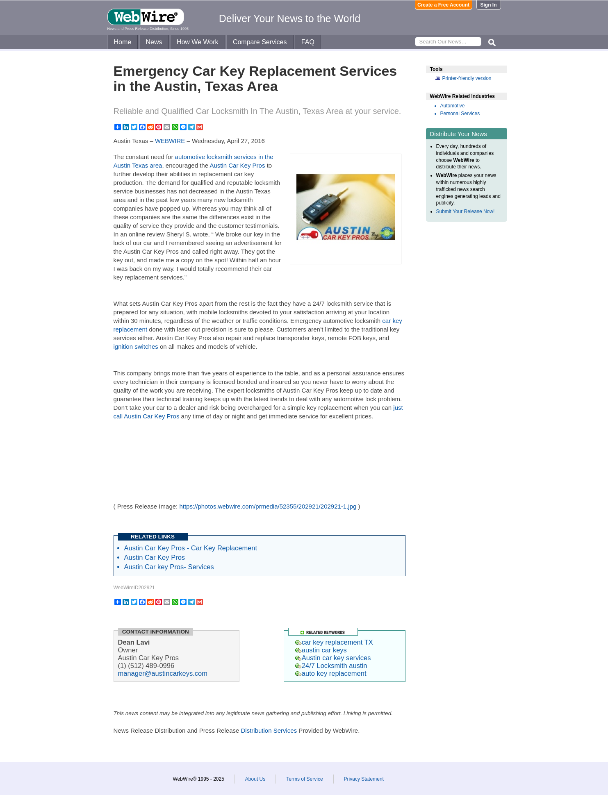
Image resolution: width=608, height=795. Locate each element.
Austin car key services (333, 657)
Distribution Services (269, 730)
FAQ (307, 42)
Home (123, 42)
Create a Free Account (443, 5)
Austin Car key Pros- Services (169, 566)
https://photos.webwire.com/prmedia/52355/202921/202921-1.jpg (267, 506)
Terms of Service (304, 779)
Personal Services (460, 113)
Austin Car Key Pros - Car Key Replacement (190, 548)
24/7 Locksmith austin (331, 665)
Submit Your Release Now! (465, 211)
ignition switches (136, 346)
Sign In (488, 5)
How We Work (198, 42)
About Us (255, 779)
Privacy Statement (364, 779)
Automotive (452, 106)
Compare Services (260, 42)
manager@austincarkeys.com (163, 673)
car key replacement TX (334, 642)
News (154, 42)
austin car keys (321, 650)
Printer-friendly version (467, 78)
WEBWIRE (170, 140)
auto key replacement (331, 673)
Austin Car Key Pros (237, 165)
